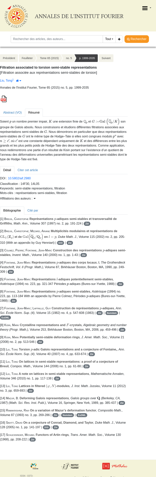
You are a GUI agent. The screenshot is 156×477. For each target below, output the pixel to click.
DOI (60, 243)
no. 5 (69, 58)
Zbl (87, 223)
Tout (108, 39)
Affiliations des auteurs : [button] (18, 198)
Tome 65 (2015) (49, 58)
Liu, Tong (6, 80)
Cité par (32, 210)
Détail (7, 170)
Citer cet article (28, 170)
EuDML (5, 317)
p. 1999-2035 (87, 58)
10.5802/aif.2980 (19, 178)
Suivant (106, 58)
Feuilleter (27, 58)
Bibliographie (12, 210)
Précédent (9, 58)
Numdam (111, 313)
